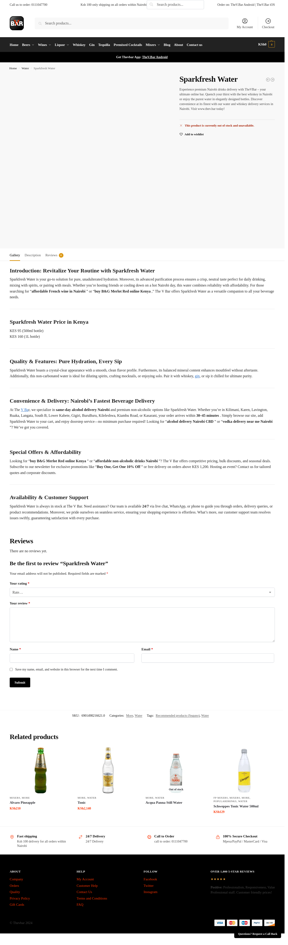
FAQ (80, 904)
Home (13, 67)
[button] (266, 44)
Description (33, 254)
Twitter (148, 885)
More (129, 715)
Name (15, 648)
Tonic (82, 802)
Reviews (54, 254)
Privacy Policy (20, 897)
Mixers (15, 797)
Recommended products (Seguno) (178, 715)
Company (16, 878)
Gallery (15, 254)
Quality (15, 891)
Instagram (150, 891)
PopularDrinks (225, 800)
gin (197, 375)
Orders (14, 885)
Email (147, 648)
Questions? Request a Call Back (257, 934)
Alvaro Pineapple (22, 802)
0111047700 (39, 4)
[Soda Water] (268, 78)
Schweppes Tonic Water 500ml (235, 805)
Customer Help (87, 885)
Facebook (150, 878)
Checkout (268, 23)
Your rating (20, 583)
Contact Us (84, 891)
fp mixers (220, 797)
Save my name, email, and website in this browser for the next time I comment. (66, 668)
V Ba (24, 409)
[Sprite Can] (272, 78)
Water (25, 67)
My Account (245, 23)
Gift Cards (17, 904)
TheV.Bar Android (155, 56)
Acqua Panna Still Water (164, 802)
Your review (20, 602)
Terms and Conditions (92, 897)
